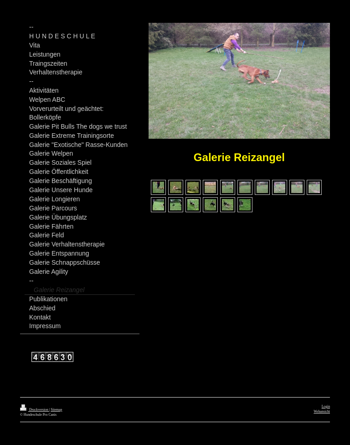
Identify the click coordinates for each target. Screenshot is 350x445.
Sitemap (56, 410)
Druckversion (34, 410)
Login (326, 406)
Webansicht (322, 411)
